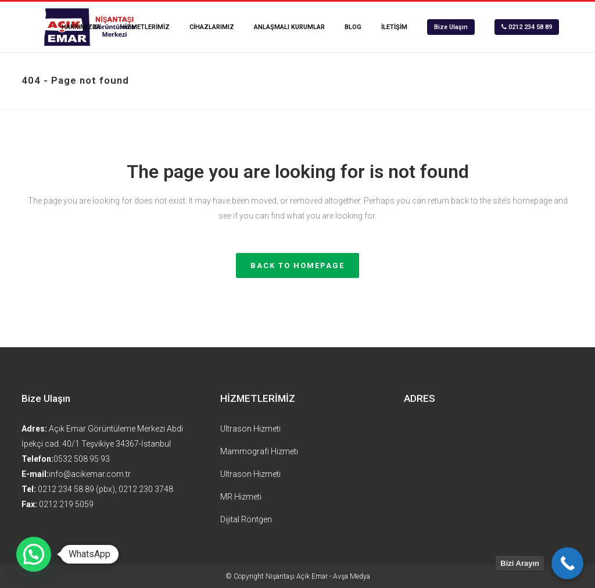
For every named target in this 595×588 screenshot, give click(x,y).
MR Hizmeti (240, 496)
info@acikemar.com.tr (90, 474)
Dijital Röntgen (246, 519)
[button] (33, 554)
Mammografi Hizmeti (259, 451)
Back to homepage (297, 265)
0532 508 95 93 (81, 459)
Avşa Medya (351, 576)
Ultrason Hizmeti (250, 428)
